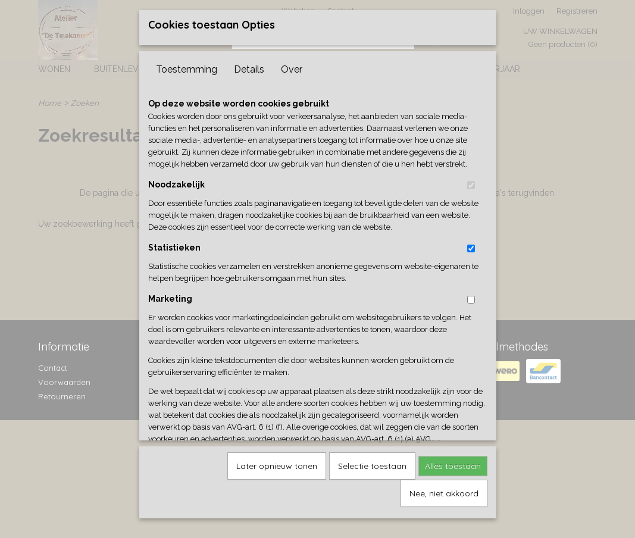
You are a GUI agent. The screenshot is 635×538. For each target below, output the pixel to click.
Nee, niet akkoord (443, 489)
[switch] (471, 181)
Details (249, 65)
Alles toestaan (453, 461)
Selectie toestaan (372, 461)
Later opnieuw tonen (276, 461)
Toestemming (186, 65)
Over (291, 65)
